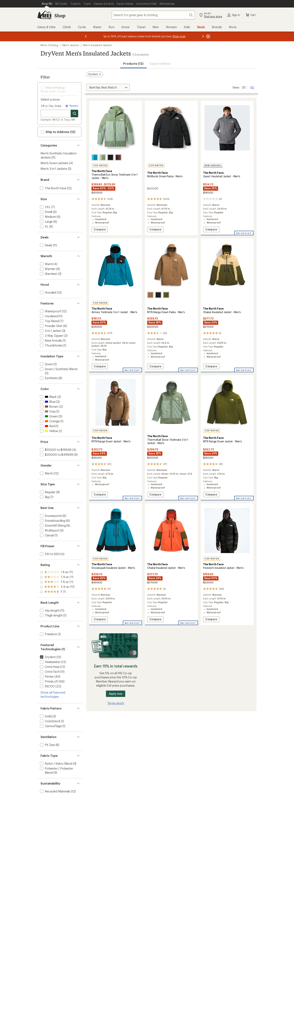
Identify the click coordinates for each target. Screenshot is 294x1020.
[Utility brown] (150, 295)
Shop (59, 15)
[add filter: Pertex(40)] (46, 676)
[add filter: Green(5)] (48, 416)
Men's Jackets (70, 45)
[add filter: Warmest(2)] (48, 273)
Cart (250, 15)
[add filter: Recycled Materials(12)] (54, 791)
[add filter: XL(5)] (44, 226)
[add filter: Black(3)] (48, 396)
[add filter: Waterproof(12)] (50, 311)
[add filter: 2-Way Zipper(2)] (51, 335)
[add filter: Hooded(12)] (47, 292)
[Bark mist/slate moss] (102, 157)
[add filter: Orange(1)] (49, 421)
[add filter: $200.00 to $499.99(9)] (56, 454)
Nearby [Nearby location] (71, 106)
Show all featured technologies (52, 694)
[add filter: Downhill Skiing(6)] (52, 525)
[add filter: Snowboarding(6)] (52, 520)
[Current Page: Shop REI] (47, 4)
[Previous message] (86, 36)
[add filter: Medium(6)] (47, 216)
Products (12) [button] (133, 63)
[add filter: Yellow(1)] (48, 431)
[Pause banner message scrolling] (207, 36)
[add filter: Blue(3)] (47, 401)
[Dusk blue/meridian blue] (95, 157)
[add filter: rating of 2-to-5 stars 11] (57, 587)
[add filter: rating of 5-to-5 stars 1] (57, 572)
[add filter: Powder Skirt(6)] (50, 326)
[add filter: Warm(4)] (46, 264)
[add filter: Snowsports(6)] (50, 515)
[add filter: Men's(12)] (46, 473)
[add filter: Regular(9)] (47, 492)
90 (252, 87)
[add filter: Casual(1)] (46, 535)
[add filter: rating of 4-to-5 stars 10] (57, 577)
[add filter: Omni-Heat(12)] (49, 666)
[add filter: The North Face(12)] (52, 188)
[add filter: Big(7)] (44, 497)
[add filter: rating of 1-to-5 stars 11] (57, 591)
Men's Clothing (49, 45)
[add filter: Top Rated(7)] (49, 321)
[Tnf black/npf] (110, 157)
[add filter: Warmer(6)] (47, 269)
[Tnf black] (158, 295)
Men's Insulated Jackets (97, 45)
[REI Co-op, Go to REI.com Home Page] (44, 15)
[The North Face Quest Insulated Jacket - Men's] (227, 168)
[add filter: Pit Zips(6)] (47, 744)
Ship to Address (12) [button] (58, 132)
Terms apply (115, 703)
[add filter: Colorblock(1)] (49, 721)
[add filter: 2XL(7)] (44, 207)
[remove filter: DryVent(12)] (47, 657)
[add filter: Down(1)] (46, 364)
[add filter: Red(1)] (47, 426)
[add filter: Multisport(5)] (49, 530)
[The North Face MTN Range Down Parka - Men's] (171, 305)
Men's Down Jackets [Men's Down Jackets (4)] (54, 163)
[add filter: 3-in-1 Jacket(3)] (50, 330)
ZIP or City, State (51, 105)
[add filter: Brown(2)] (48, 406)
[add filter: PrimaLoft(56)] (48, 681)
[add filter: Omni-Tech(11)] (49, 671)
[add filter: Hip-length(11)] (49, 610)
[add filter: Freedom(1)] (48, 634)
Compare (101, 230)
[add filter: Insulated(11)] (48, 316)
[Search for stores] (74, 113)
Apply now (115, 693)
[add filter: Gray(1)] (47, 411)
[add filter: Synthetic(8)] (48, 378)
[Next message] (203, 36)
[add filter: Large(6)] (45, 221)
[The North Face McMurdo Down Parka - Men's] (171, 168)
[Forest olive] (166, 295)
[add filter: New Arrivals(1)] (50, 340)
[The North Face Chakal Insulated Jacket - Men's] (227, 305)
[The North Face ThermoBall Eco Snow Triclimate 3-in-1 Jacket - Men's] (115, 168)
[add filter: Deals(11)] (45, 245)
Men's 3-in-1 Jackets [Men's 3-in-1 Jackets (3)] (53, 168)
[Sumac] (118, 157)
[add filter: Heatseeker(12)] (49, 662)
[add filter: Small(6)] (45, 211)
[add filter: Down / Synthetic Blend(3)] (58, 369)
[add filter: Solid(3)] (45, 716)
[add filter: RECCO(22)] (47, 686)
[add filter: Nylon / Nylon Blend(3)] (55, 763)
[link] (116, 128)
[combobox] (153, 15)
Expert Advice (160, 63)
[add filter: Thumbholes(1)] (50, 345)
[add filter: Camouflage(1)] (50, 726)
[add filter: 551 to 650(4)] (49, 554)
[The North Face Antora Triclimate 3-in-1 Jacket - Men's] (115, 305)
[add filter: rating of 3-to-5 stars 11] (57, 582)
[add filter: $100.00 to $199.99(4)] (55, 449)
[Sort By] (108, 87)
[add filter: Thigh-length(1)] (51, 615)
